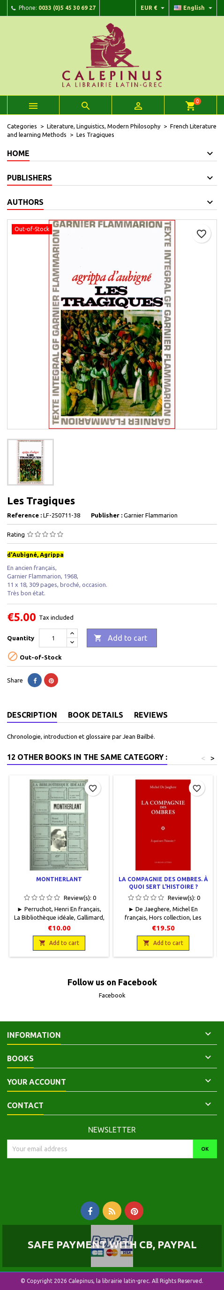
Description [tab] (32, 715)
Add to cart (120, 638)
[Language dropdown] (194, 8)
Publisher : (106, 515)
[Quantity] (53, 638)
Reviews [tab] (151, 715)
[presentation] (85, 1176)
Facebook (112, 995)
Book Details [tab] (95, 715)
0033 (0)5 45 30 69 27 (67, 8)
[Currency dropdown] (154, 8)
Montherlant (59, 879)
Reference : (24, 515)
